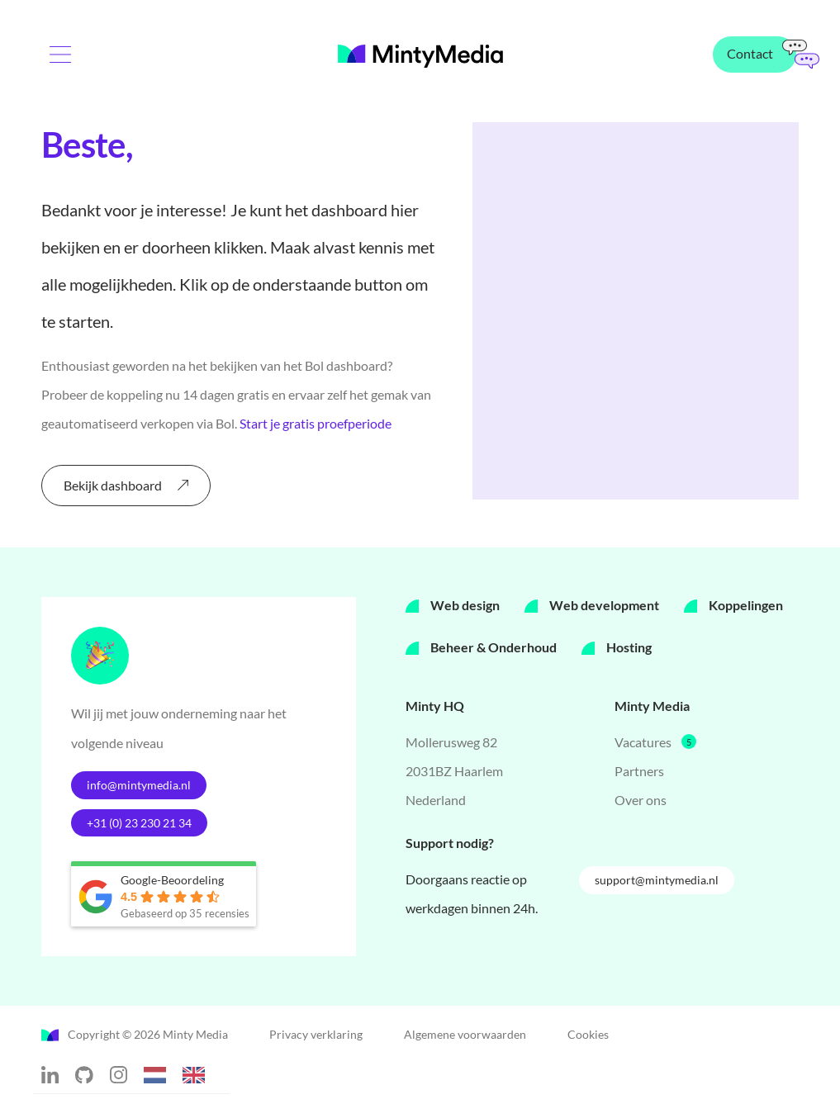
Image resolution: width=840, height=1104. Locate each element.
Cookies (588, 1037)
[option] (197, 1077)
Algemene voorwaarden (465, 1037)
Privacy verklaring (316, 1037)
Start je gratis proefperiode (316, 423)
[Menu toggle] (66, 61)
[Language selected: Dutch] (182, 1074)
